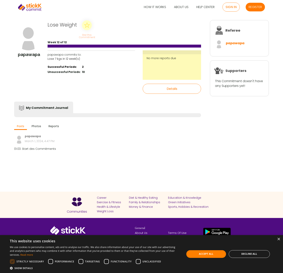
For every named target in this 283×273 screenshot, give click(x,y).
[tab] (20, 126)
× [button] (278, 239)
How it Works (155, 7)
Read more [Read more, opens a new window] (26, 254)
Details (172, 88)
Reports (54, 126)
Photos (36, 126)
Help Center (205, 7)
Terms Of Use (177, 233)
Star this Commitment (87, 36)
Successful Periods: (62, 67)
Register (255, 7)
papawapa (235, 43)
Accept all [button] (206, 254)
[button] (95, 268)
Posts (20, 126)
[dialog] (141, 254)
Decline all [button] (249, 254)
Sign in (231, 7)
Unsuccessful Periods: (64, 72)
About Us (181, 7)
